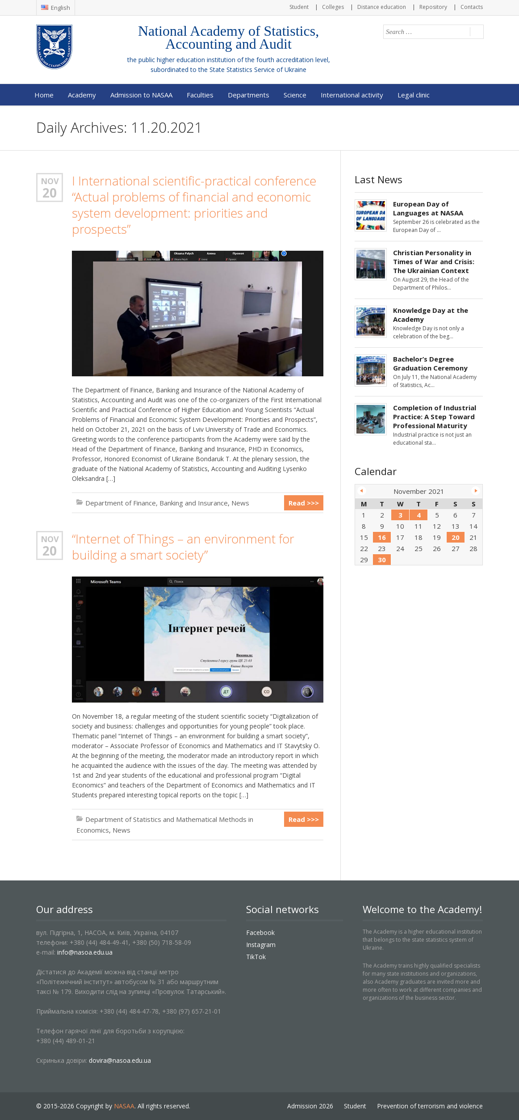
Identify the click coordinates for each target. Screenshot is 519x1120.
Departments (248, 94)
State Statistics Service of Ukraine (257, 69)
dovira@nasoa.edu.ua (120, 1060)
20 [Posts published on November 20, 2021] (456, 537)
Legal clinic (414, 94)
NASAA (124, 1106)
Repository (433, 7)
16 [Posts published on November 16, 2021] (382, 537)
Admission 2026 (310, 1106)
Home (44, 94)
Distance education (381, 7)
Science (295, 94)
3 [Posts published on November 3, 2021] (400, 514)
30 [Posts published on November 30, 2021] (382, 559)
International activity (352, 94)
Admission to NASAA (141, 94)
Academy (82, 94)
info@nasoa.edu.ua (85, 952)
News (240, 502)
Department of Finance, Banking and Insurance (156, 502)
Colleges (333, 7)
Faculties (200, 94)
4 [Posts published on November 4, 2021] (419, 514)
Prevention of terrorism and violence (430, 1106)
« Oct (361, 490)
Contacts (471, 7)
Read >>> (304, 502)
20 (49, 193)
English (55, 8)
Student (299, 7)
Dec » (475, 490)
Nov (50, 181)
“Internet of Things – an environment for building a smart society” (183, 547)
